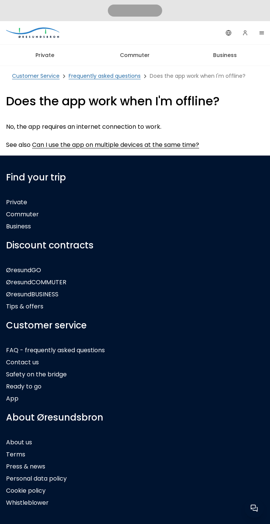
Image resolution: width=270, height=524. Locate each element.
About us (19, 442)
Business (225, 55)
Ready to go (23, 386)
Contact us (22, 362)
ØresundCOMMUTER (36, 282)
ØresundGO (23, 270)
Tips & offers (24, 306)
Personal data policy (36, 478)
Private (44, 55)
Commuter (135, 55)
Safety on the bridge (36, 374)
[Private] (33, 32)
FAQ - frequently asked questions (55, 350)
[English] (228, 33)
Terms (15, 454)
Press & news (25, 466)
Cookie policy (26, 490)
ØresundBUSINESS (32, 294)
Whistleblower (27, 502)
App (12, 398)
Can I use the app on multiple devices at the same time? (115, 144)
